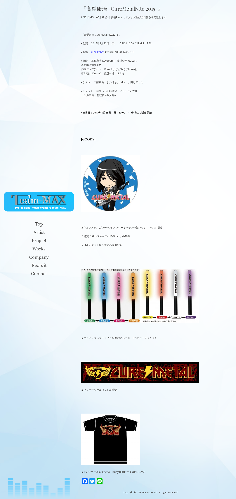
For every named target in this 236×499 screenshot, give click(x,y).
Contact (39, 273)
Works (39, 249)
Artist (39, 232)
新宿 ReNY (97, 52)
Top (39, 224)
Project (39, 240)
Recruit (39, 265)
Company (39, 257)
